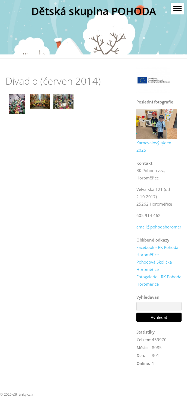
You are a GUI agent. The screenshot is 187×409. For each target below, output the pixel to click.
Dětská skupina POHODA (93, 11)
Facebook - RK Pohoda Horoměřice (157, 251)
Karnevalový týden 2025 (153, 146)
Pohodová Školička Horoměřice (154, 265)
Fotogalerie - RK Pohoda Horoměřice (158, 280)
